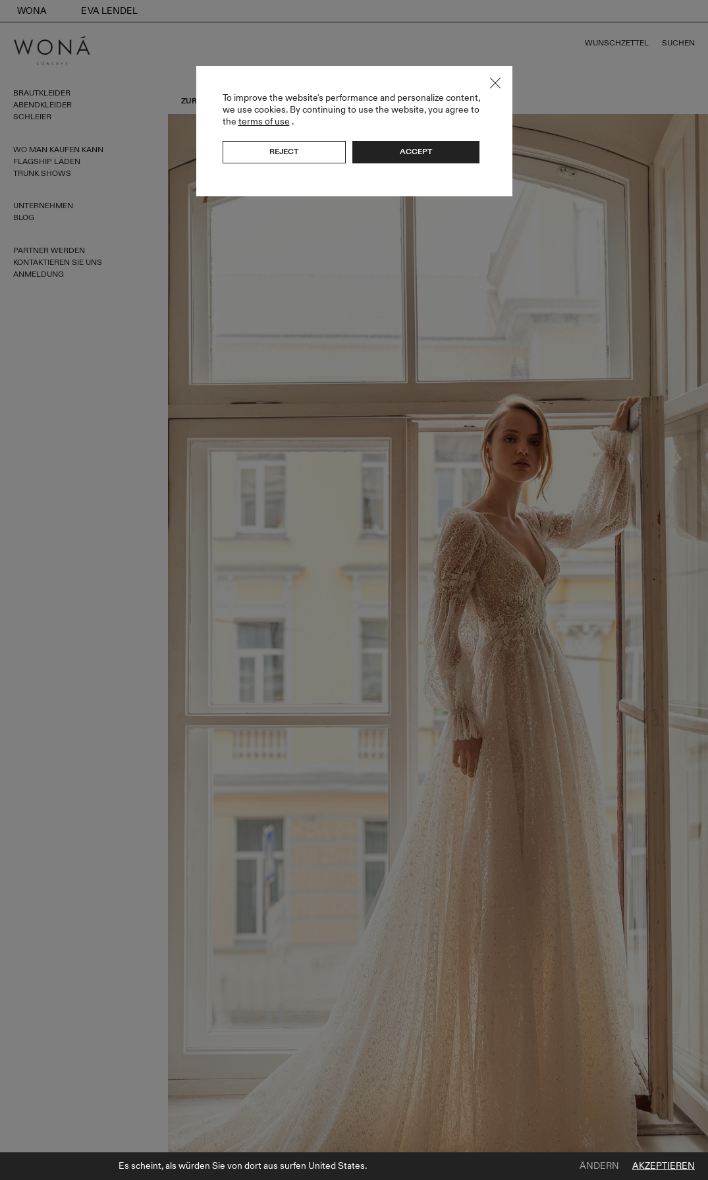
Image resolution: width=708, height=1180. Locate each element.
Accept (416, 151)
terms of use (264, 121)
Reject (283, 151)
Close (495, 83)
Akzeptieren (663, 1166)
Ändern (599, 1166)
